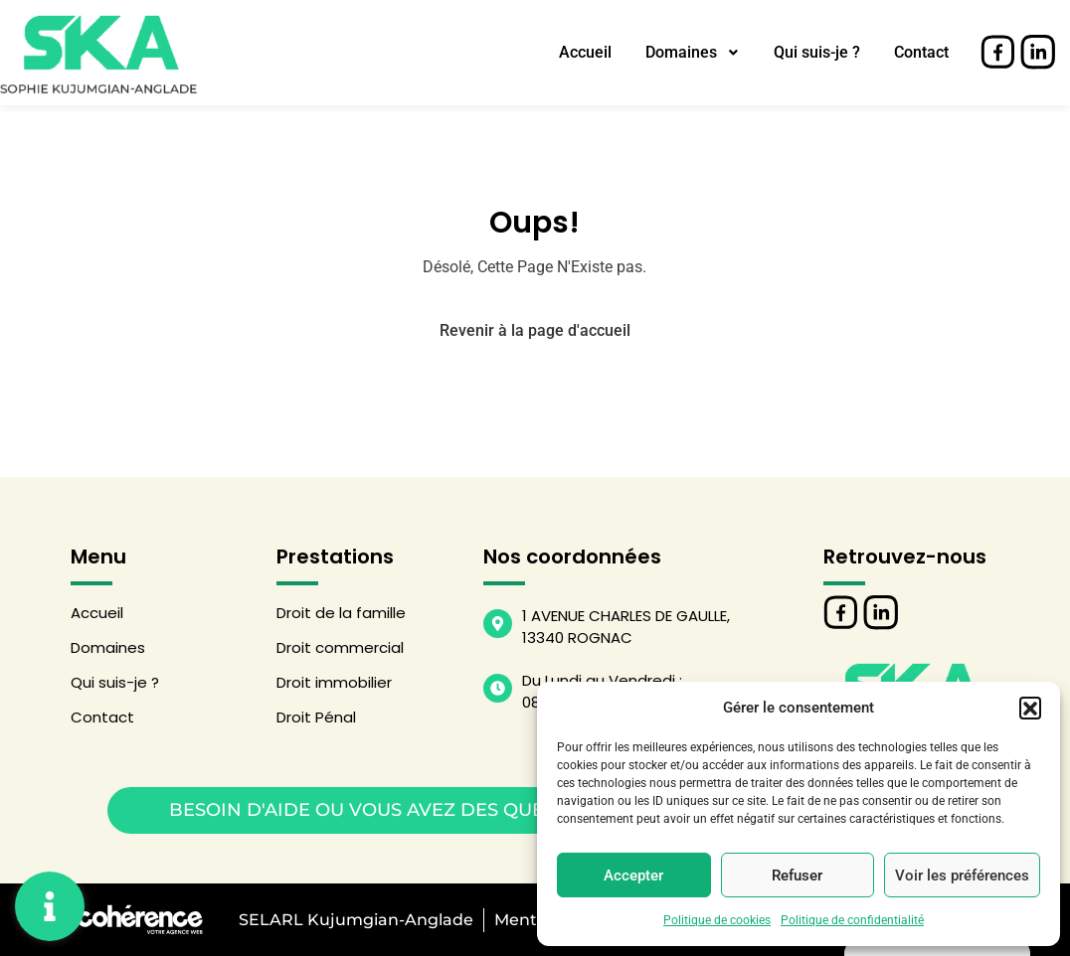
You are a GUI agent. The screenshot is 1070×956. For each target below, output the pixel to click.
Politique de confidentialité (852, 920)
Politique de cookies (717, 920)
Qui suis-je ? (817, 52)
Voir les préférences (962, 875)
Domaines (692, 52)
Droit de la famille (341, 612)
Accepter (633, 875)
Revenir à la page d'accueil (535, 330)
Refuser (797, 875)
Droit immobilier (334, 682)
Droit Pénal (316, 717)
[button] (1030, 707)
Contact (921, 52)
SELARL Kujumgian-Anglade (354, 919)
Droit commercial (340, 647)
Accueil (585, 52)
